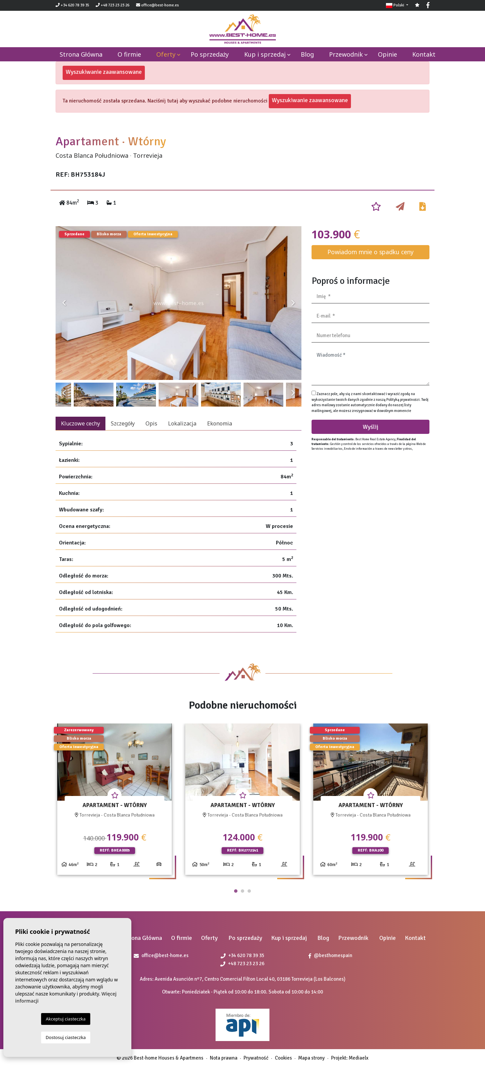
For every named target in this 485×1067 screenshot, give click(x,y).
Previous (64, 303)
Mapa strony (311, 1058)
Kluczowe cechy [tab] (80, 423)
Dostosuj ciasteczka (66, 1037)
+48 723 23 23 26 (112, 5)
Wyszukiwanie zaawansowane (104, 72)
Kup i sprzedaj (265, 54)
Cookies (283, 1058)
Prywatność (256, 1058)
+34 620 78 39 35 (72, 5)
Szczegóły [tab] (123, 423)
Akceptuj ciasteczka (66, 1019)
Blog (307, 54)
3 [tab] (249, 891)
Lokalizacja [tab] (182, 423)
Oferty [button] (165, 54)
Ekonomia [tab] (219, 423)
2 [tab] (242, 891)
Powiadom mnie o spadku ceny (370, 252)
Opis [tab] (151, 423)
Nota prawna (223, 1058)
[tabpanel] (114, 801)
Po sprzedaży (210, 54)
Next (293, 303)
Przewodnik (346, 54)
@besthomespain (330, 955)
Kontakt (423, 54)
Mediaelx (358, 1058)
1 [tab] (235, 891)
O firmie (129, 54)
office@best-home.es (160, 5)
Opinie (387, 54)
